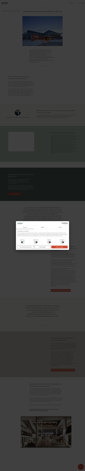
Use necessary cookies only (25, 246)
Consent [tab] (25, 227)
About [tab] (60, 227)
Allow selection (42, 246)
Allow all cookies (59, 246)
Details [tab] (42, 227)
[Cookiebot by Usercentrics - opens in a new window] (62, 223)
